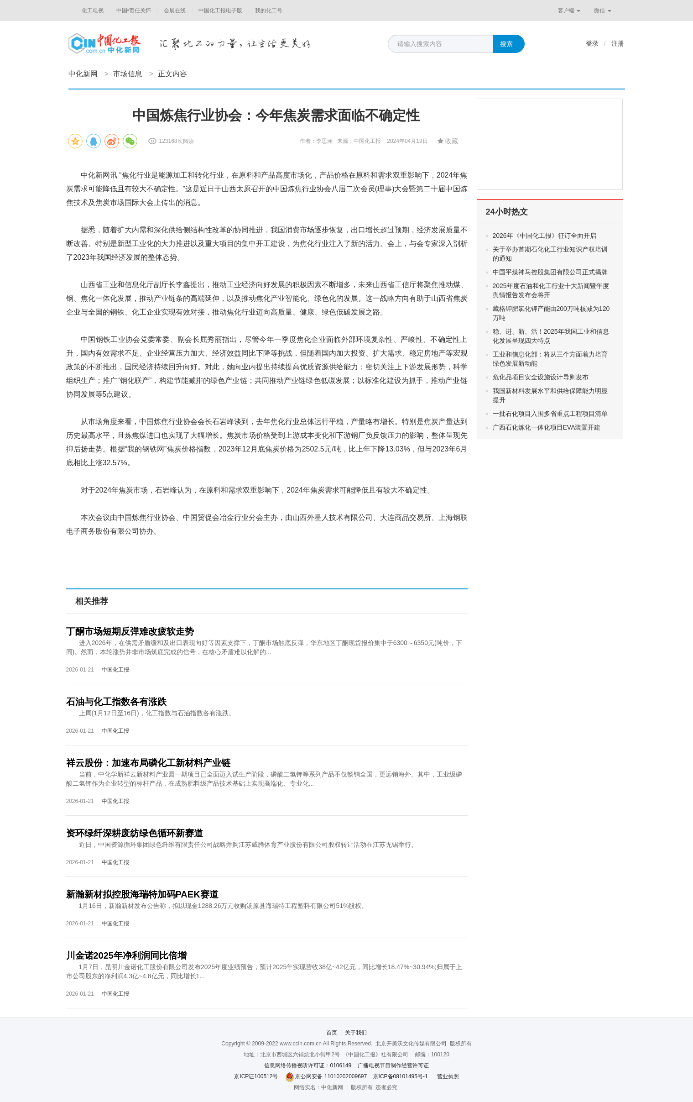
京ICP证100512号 (256, 1076)
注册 (617, 43)
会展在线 (175, 10)
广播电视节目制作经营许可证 (393, 1065)
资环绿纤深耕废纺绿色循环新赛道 (134, 833)
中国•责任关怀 (133, 10)
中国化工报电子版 (220, 10)
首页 (331, 1032)
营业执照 (448, 1076)
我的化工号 (268, 10)
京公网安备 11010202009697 (331, 1076)
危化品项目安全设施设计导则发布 (541, 377)
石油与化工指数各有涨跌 (116, 702)
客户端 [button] (569, 10)
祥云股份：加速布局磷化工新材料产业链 (148, 763)
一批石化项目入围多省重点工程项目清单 (550, 413)
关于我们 (356, 1032)
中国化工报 (115, 669)
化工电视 (93, 10)
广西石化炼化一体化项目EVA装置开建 (547, 427)
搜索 (506, 43)
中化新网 (83, 74)
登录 (592, 43)
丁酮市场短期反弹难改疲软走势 (130, 631)
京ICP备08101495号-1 (400, 1076)
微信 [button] (602, 10)
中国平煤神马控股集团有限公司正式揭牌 (550, 272)
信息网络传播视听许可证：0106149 (307, 1065)
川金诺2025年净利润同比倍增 (126, 955)
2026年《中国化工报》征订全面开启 (544, 235)
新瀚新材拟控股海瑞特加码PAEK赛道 (142, 894)
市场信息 (127, 74)
